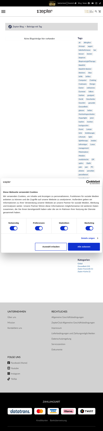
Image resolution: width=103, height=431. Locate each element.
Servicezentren (58, 344)
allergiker (87, 43)
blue (90, 73)
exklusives (91, 88)
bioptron (82, 58)
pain (80, 167)
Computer (83, 80)
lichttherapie (90, 133)
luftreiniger (83, 144)
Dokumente (57, 350)
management (84, 148)
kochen (90, 122)
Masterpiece (83, 152)
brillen (88, 76)
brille (80, 76)
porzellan (90, 171)
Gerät (81, 99)
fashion (81, 95)
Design (92, 84)
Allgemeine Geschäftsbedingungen (68, 317)
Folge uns (14, 357)
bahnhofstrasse (84, 50)
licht (80, 133)
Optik (89, 163)
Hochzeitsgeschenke (87, 114)
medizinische (84, 159)
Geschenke (90, 99)
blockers (82, 73)
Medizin (82, 156)
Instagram (15, 374)
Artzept (82, 46)
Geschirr (82, 103)
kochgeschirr (84, 126)
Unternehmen (17, 312)
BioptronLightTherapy (87, 61)
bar (95, 50)
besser (81, 54)
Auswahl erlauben (51, 246)
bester (89, 54)
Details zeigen (88, 238)
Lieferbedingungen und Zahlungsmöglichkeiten (73, 333)
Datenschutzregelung (61, 339)
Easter (81, 88)
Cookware (83, 84)
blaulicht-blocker (85, 69)
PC (92, 167)
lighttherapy (83, 141)
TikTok (14, 379)
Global (80, 264)
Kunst (81, 129)
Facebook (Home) (19, 363)
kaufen (81, 122)
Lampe (89, 129)
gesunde (92, 103)
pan (86, 167)
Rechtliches (59, 312)
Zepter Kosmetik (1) (85, 269)
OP (93, 159)
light (90, 137)
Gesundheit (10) (84, 266)
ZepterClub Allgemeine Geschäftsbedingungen (73, 323)
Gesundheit (83, 107)
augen (90, 46)
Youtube (15, 368)
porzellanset (83, 175)
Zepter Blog (18, 27)
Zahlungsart (51, 402)
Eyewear (82, 92)
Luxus (92, 144)
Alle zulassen (84, 246)
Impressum (57, 328)
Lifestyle (82, 137)
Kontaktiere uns (15, 328)
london (93, 141)
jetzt (92, 118)
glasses (81, 110)
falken (91, 92)
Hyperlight (83, 118)
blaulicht (82, 65)
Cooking (93, 80)
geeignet (90, 95)
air (80, 43)
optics (81, 163)
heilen (89, 110)
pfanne (81, 171)
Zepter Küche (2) (84, 272)
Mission (11, 323)
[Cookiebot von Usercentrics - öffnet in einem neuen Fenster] (88, 182)
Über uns (12, 317)
